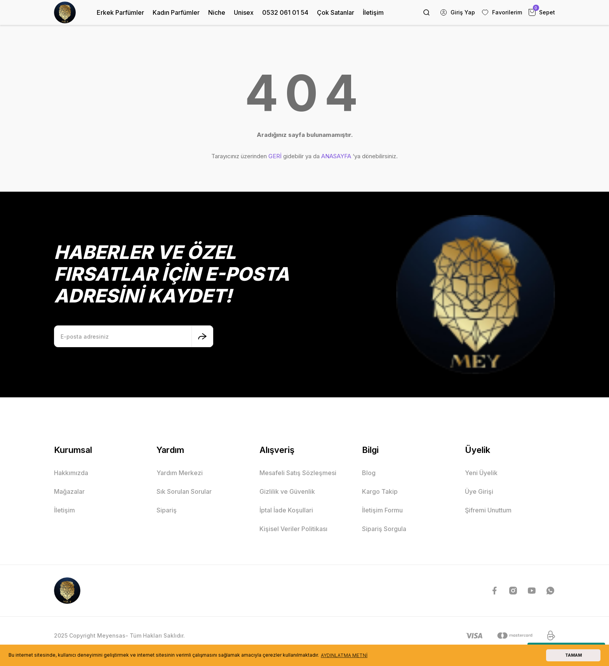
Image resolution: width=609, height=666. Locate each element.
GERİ (275, 156)
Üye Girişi (479, 491)
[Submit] (202, 336)
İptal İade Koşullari (286, 510)
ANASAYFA (336, 156)
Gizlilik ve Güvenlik (287, 491)
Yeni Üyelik (481, 473)
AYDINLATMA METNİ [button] (344, 655)
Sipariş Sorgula (384, 529)
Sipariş (167, 510)
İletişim (64, 510)
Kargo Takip (380, 491)
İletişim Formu (382, 510)
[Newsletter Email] (133, 336)
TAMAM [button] (573, 655)
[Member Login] (457, 12)
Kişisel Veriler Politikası (293, 529)
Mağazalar (69, 491)
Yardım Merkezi (180, 473)
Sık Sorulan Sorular (184, 491)
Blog (369, 473)
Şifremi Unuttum (488, 510)
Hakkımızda (71, 473)
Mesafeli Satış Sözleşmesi (297, 473)
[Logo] (65, 12)
